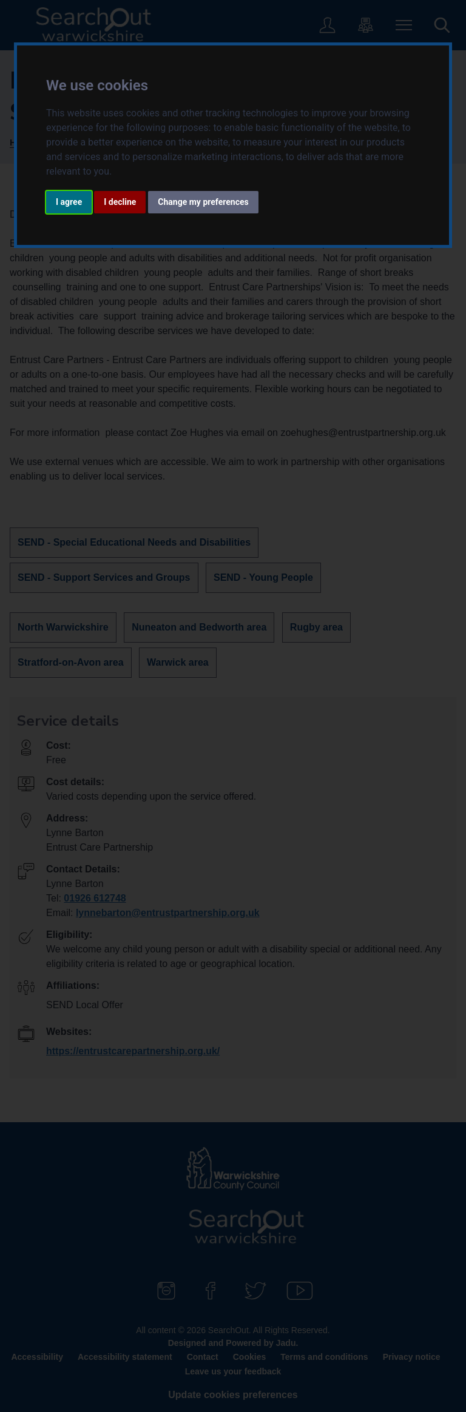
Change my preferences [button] (203, 202)
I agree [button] (69, 202)
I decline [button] (120, 202)
